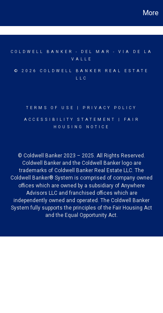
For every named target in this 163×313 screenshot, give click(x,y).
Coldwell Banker (42, 52)
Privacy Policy (110, 108)
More (151, 13)
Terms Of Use (50, 108)
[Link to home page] (8, 13)
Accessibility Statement (70, 119)
